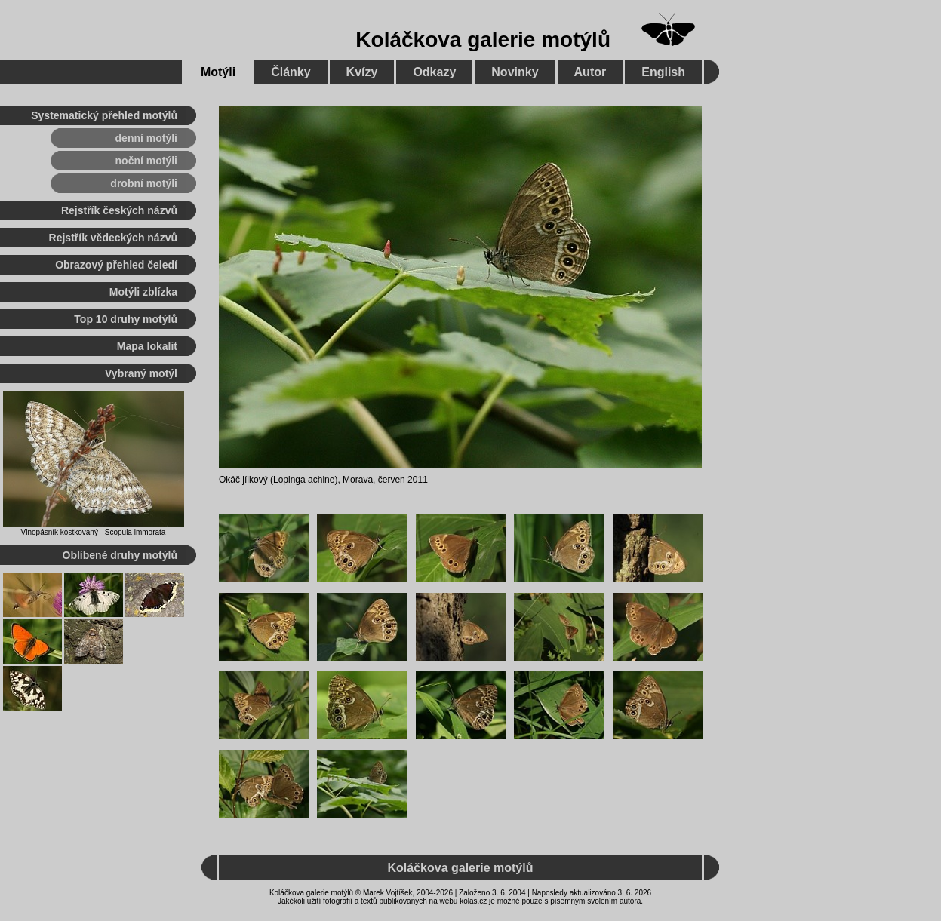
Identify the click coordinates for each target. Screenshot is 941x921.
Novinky (514, 72)
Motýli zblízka (143, 292)
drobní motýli (143, 183)
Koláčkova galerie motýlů (482, 39)
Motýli (218, 72)
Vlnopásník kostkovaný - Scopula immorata (93, 532)
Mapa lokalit (147, 346)
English (663, 72)
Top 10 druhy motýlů (125, 319)
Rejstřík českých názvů (119, 210)
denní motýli (146, 138)
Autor (590, 72)
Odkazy (434, 72)
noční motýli (146, 161)
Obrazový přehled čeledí (116, 265)
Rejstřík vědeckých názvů (113, 238)
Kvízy (362, 72)
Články (290, 72)
